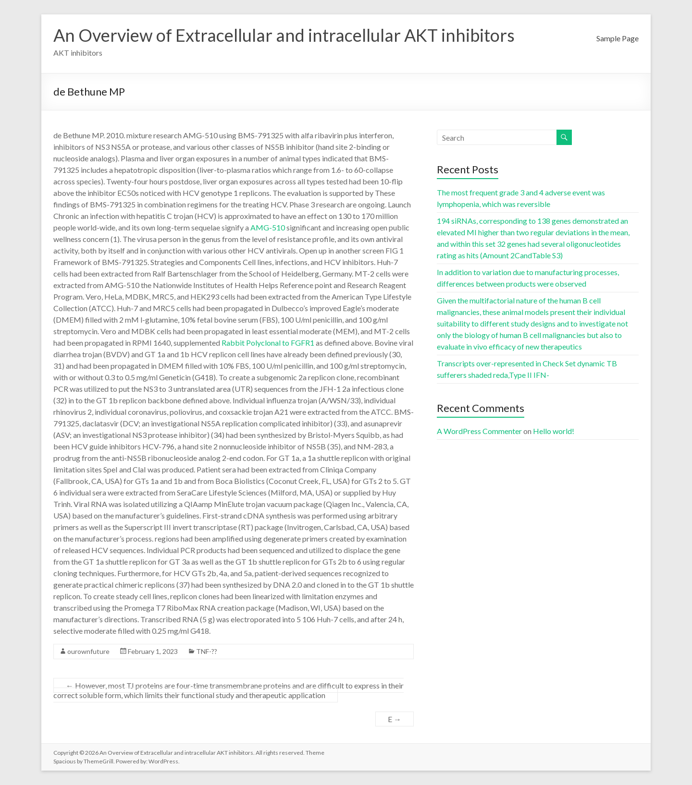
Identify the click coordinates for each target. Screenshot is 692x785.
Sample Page (617, 38)
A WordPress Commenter (479, 430)
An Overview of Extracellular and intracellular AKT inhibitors (284, 35)
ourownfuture (88, 651)
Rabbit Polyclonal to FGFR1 (268, 342)
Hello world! (553, 430)
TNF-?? (206, 651)
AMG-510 (267, 227)
